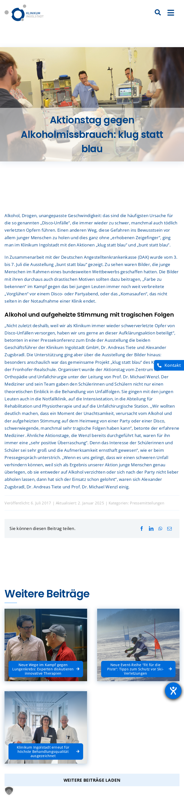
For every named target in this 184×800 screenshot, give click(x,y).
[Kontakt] (169, 365)
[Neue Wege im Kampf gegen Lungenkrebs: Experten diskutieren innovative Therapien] (46, 669)
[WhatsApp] (160, 528)
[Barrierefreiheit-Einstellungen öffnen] (173, 690)
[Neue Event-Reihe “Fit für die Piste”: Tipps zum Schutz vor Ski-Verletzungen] (138, 669)
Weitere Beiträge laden (92, 780)
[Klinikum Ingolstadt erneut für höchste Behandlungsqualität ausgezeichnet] (46, 751)
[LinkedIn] (151, 528)
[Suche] (158, 13)
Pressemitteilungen (147, 502)
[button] (9, 791)
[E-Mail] (169, 528)
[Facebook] (141, 528)
